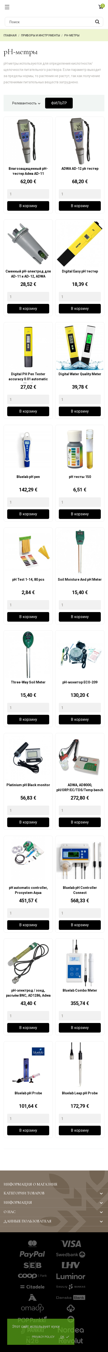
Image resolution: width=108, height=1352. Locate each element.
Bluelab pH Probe (28, 1093)
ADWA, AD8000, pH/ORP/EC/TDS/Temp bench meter (79, 788)
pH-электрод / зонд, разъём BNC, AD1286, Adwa (28, 992)
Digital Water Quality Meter (80, 374)
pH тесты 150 (80, 477)
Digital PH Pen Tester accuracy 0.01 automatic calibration (28, 377)
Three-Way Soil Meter (28, 682)
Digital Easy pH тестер (80, 271)
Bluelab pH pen (28, 477)
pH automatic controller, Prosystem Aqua (28, 890)
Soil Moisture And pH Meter (80, 579)
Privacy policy (43, 1337)
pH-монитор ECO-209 (79, 682)
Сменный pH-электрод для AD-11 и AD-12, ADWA (28, 273)
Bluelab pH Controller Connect (80, 890)
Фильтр (59, 103)
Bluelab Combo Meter (80, 990)
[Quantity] (28, 194)
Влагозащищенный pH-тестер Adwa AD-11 (28, 171)
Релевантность (27, 103)
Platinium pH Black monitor (28, 785)
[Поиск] (54, 22)
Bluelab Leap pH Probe (80, 1093)
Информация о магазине (30, 1184)
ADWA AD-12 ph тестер (79, 168)
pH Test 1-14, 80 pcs (28, 579)
